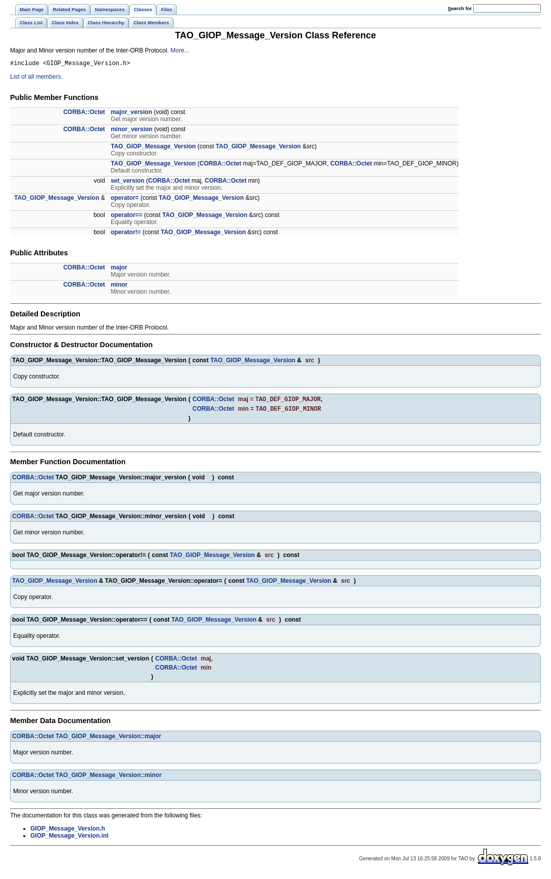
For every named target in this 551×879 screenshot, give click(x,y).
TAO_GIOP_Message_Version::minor (109, 778)
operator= (125, 199)
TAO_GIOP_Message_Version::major (108, 739)
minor (119, 286)
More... (179, 50)
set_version (127, 182)
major (119, 268)
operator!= (126, 233)
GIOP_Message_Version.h (67, 832)
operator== (126, 216)
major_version (131, 113)
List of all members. (36, 78)
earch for (459, 8)
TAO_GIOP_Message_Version (153, 147)
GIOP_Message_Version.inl (69, 839)
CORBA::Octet (84, 113)
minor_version (132, 130)
